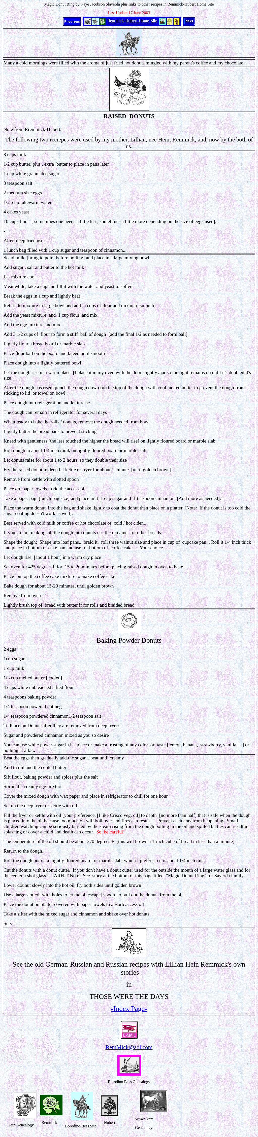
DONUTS (141, 116)
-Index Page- (129, 1008)
